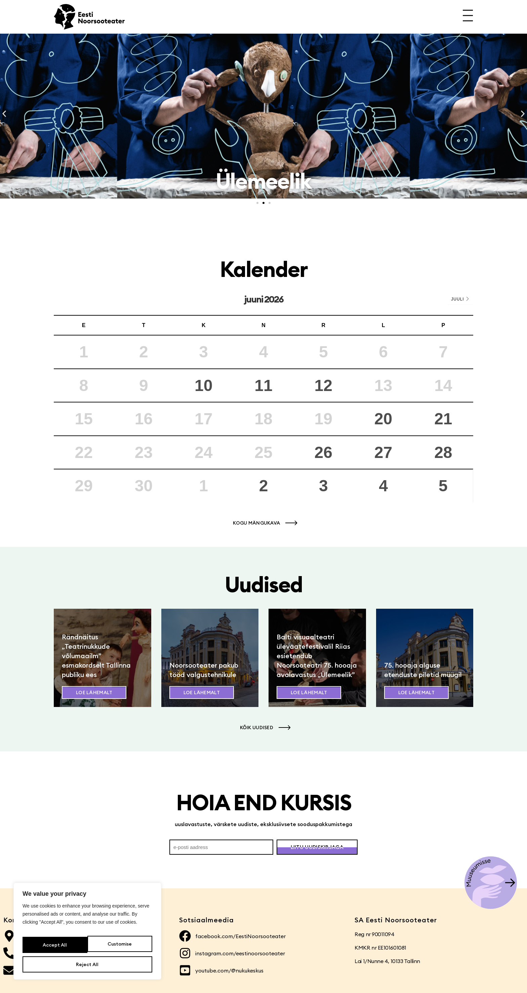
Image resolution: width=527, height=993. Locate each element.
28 (443, 452)
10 (203, 385)
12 (323, 385)
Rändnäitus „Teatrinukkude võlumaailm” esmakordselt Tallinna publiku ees (96, 656)
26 (323, 452)
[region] (87, 935)
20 (383, 419)
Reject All (119, 948)
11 (263, 385)
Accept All (87, 964)
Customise (54, 948)
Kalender (264, 269)
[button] (4, 114)
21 (443, 419)
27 (383, 452)
